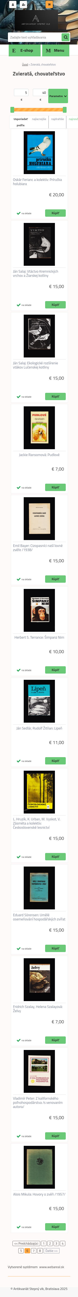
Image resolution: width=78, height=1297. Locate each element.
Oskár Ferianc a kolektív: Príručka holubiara (37, 182)
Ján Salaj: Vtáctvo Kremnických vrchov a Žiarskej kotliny (35, 273)
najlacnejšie (39, 119)
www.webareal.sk (51, 1266)
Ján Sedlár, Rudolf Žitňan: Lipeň (39, 728)
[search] (65, 37)
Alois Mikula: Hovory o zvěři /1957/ (39, 1194)
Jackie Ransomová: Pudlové (39, 455)
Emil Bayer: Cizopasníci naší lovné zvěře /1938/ (38, 548)
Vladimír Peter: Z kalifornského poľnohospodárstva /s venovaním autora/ (38, 1102)
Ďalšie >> (52, 1250)
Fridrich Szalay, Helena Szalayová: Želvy (38, 1009)
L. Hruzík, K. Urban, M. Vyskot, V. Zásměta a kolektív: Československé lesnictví (37, 823)
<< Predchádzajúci (26, 1243)
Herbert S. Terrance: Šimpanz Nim (39, 637)
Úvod (25, 64)
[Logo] (36, 20)
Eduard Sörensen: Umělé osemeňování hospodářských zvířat (39, 917)
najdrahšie (57, 119)
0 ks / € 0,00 (61, 5)
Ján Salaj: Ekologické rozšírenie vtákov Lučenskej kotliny (35, 365)
